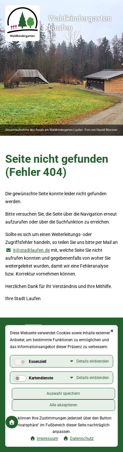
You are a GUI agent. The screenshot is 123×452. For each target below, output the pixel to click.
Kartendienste (41, 378)
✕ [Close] (111, 331)
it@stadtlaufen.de (31, 250)
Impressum (47, 438)
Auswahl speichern (63, 393)
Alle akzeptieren (63, 405)
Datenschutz (81, 438)
